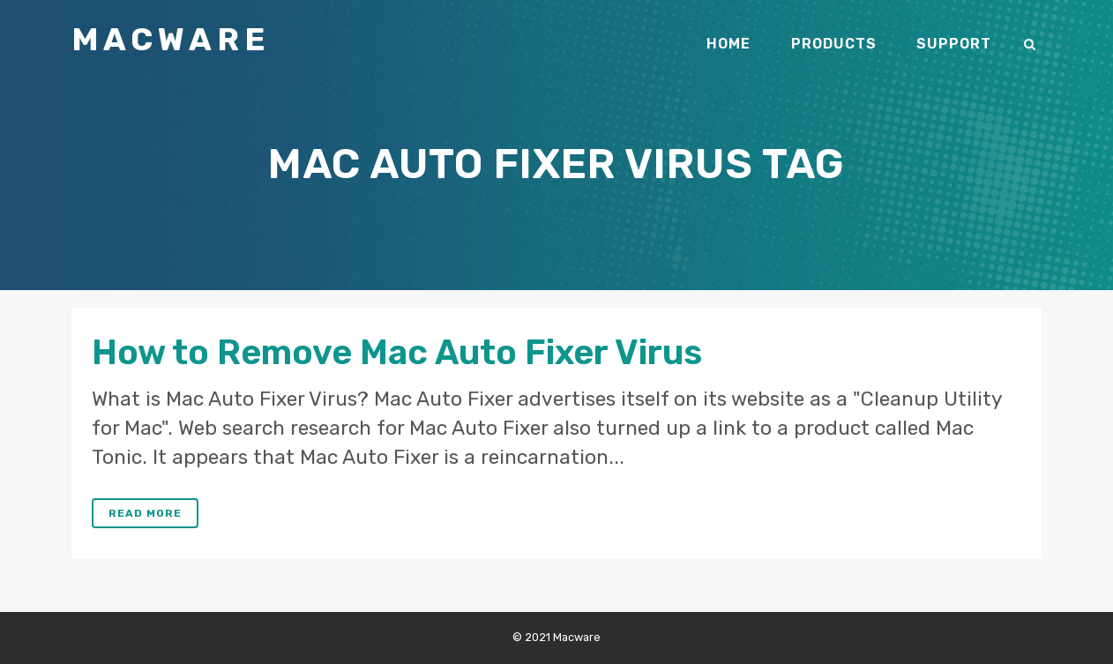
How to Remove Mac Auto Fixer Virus (397, 352)
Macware (171, 39)
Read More (145, 513)
